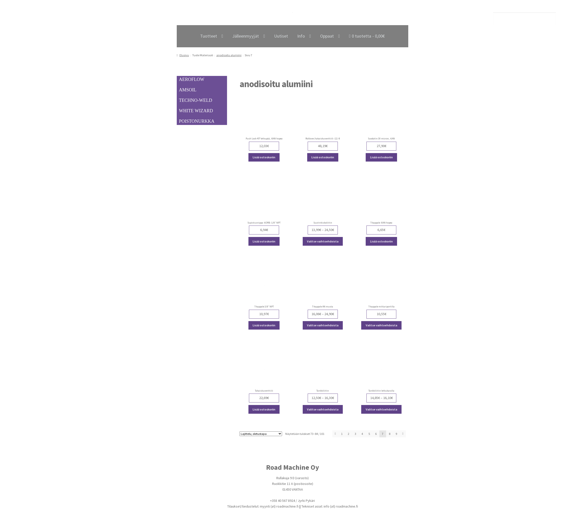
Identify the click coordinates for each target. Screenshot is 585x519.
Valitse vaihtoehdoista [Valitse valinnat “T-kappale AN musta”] (323, 325)
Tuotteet (208, 36)
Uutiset (281, 36)
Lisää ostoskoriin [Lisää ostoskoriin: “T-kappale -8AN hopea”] (381, 241)
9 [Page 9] (396, 434)
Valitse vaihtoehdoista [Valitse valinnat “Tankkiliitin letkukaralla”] (381, 409)
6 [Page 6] (376, 434)
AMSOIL (187, 89)
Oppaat (327, 36)
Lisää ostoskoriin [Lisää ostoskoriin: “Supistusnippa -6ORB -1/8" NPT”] (264, 241)
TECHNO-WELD (195, 100)
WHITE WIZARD (196, 110)
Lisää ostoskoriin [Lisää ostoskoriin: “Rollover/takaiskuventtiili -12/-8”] (322, 157)
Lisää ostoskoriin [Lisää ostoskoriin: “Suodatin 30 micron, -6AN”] (381, 157)
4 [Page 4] (362, 434)
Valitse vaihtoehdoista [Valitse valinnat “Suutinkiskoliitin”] (323, 241)
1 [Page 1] (342, 434)
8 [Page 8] (389, 434)
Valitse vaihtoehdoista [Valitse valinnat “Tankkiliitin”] (323, 409)
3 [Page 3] (355, 434)
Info (301, 36)
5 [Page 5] (369, 434)
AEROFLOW (191, 79)
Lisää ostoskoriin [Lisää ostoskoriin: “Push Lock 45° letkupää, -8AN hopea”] (264, 157)
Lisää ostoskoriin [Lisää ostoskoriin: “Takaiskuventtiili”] (264, 409)
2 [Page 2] (348, 434)
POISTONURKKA (196, 121)
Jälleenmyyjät (245, 36)
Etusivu (184, 55)
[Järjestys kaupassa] (260, 434)
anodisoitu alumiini (228, 55)
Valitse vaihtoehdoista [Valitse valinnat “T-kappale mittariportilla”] (381, 325)
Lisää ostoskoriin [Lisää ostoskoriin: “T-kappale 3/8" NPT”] (264, 325)
